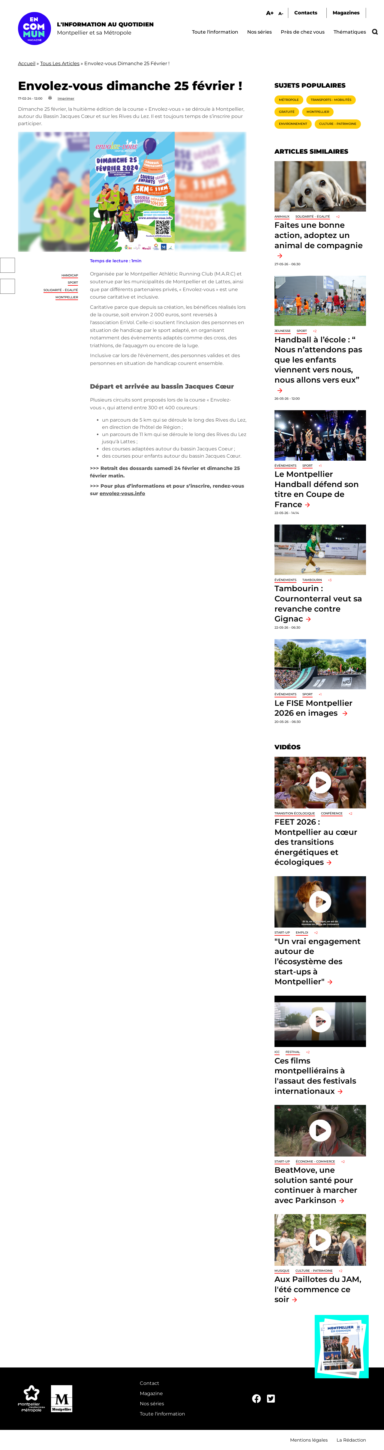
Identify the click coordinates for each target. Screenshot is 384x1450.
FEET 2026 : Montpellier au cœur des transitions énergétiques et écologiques (315, 842)
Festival (293, 1052)
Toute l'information (215, 32)
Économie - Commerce (315, 1161)
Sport (73, 282)
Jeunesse (282, 330)
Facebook (7, 265)
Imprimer (66, 98)
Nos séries (259, 32)
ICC (277, 1052)
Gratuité (287, 111)
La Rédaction (351, 1440)
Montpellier (67, 297)
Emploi (302, 932)
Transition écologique (294, 813)
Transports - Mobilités (331, 99)
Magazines (346, 13)
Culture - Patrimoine (337, 123)
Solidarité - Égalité (61, 290)
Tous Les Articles (60, 63)
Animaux (282, 216)
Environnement (293, 123)
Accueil (26, 63)
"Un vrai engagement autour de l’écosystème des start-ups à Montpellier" (317, 961)
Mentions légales (309, 1440)
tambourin (312, 580)
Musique (282, 1270)
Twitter (7, 286)
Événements (285, 465)
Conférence (332, 813)
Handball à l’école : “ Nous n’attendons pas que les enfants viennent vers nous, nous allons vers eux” (318, 359)
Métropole (289, 99)
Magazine (151, 1393)
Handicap (70, 275)
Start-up (282, 932)
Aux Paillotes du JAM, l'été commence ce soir (317, 1289)
